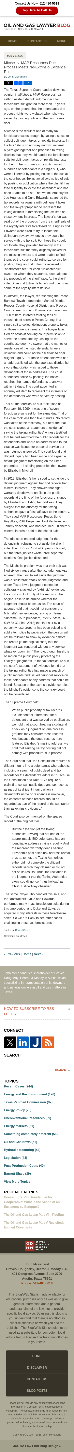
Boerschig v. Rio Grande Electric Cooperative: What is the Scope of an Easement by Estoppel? (32, 1202)
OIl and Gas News (20, 1142)
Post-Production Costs (24, 1165)
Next (38, 954)
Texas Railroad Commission (28, 1102)
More (61, 41)
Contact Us (37, 41)
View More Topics (17, 1181)
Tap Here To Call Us (37, 10)
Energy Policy (17, 1110)
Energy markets (19, 1126)
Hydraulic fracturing (22, 1150)
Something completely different (31, 1134)
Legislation (15, 1157)
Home (12, 41)
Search (60, 1070)
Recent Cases (22, 930)
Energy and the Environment (29, 1094)
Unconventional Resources (27, 1118)
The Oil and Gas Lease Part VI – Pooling (34, 1214)
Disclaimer (37, 1367)
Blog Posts (37, 1390)
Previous (12, 954)
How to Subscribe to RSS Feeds (29, 1011)
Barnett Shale (17, 1173)
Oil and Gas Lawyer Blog (37, 26)
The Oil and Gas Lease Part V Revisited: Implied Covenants (34, 1225)
